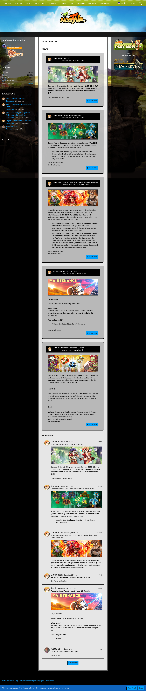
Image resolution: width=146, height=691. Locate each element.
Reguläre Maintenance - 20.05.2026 (18, 121)
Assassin (9, 129)
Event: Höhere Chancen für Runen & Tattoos (68, 348)
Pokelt (9, 45)
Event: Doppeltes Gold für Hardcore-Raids (67, 115)
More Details (132, 688)
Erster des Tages (12, 126)
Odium (30, 83)
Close (141, 688)
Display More (73, 663)
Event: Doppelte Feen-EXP (15, 99)
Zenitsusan (10, 101)
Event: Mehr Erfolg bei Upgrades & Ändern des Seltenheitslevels (75, 182)
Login (133, 3)
